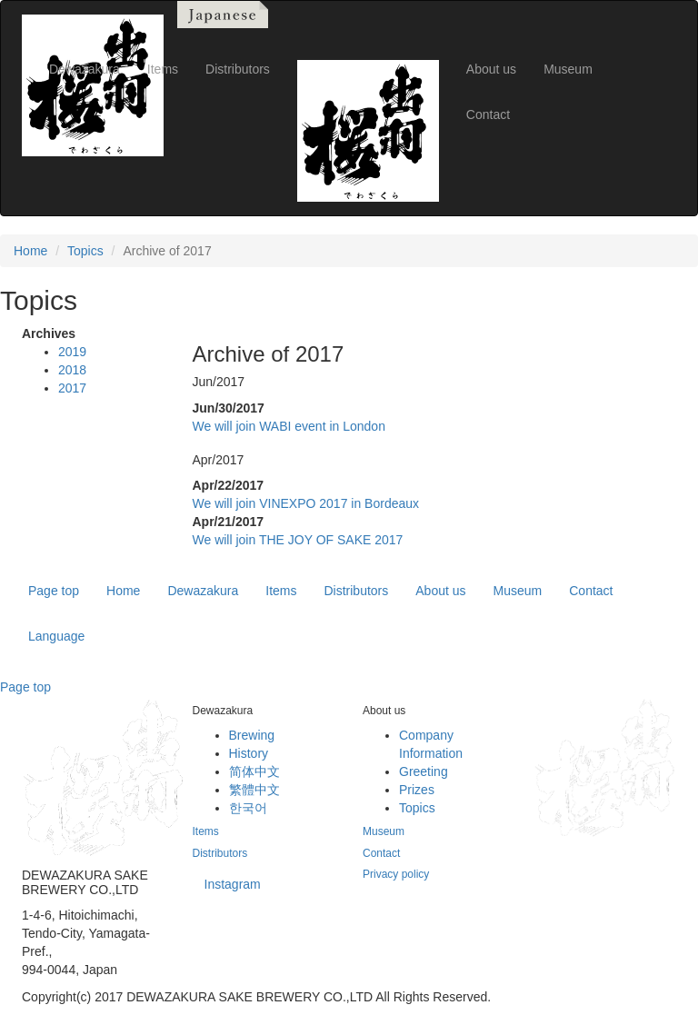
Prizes (416, 789)
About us (440, 590)
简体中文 (254, 771)
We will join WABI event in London (289, 426)
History (249, 753)
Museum (518, 590)
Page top (53, 590)
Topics (85, 251)
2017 (72, 388)
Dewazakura (202, 590)
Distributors (356, 590)
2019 (72, 351)
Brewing (252, 735)
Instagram (232, 884)
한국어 (248, 808)
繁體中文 (254, 789)
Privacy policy (396, 874)
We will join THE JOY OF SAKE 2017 (298, 539)
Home (30, 251)
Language (56, 636)
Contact (591, 590)
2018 (72, 370)
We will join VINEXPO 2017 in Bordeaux (306, 503)
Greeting (423, 771)
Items (280, 590)
